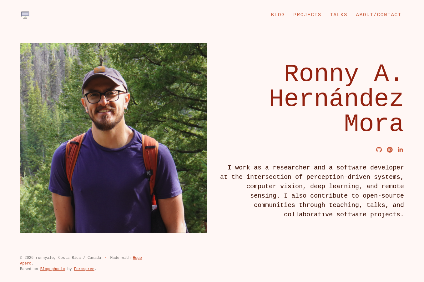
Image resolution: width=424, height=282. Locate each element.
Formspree (84, 269)
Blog (278, 15)
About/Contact (378, 15)
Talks (338, 15)
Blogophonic (52, 269)
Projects (307, 15)
